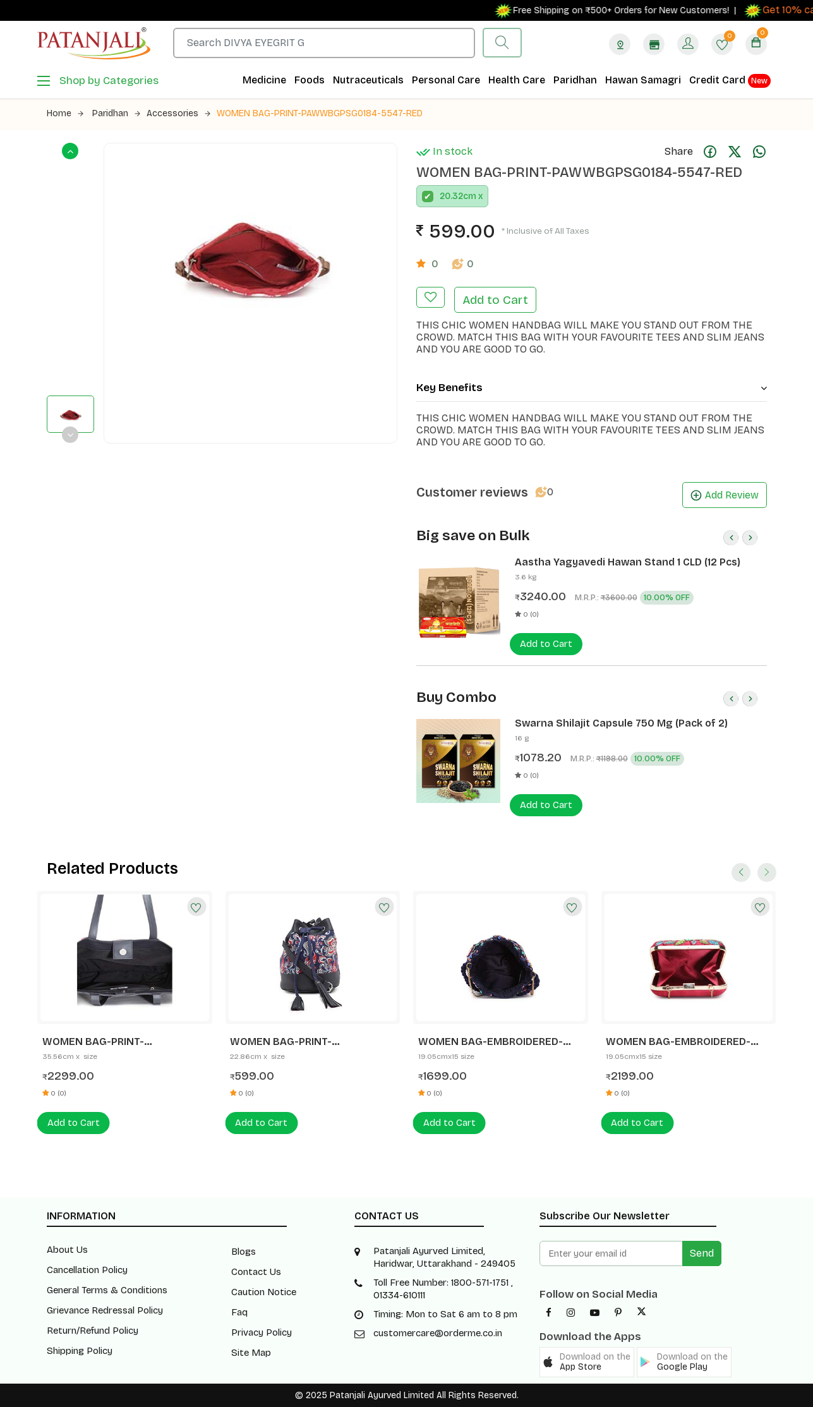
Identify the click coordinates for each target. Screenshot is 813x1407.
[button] (586, 1362)
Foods (309, 80)
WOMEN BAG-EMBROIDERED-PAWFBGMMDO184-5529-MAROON (678, 1042)
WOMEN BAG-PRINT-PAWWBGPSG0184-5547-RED (320, 113)
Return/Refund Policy (92, 1330)
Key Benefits (591, 387)
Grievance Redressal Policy (105, 1310)
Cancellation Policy (87, 1270)
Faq (239, 1312)
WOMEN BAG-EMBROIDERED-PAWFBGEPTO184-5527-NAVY (490, 1042)
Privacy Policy (261, 1332)
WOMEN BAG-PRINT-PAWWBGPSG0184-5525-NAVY (306, 1042)
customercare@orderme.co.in (437, 1333)
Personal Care (446, 80)
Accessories (178, 113)
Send (702, 1253)
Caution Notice (263, 1292)
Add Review (724, 495)
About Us (67, 1249)
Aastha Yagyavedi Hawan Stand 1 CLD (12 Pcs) (627, 562)
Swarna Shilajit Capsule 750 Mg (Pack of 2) (621, 723)
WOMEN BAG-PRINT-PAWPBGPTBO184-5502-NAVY (116, 1042)
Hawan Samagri (643, 80)
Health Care (516, 80)
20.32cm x (461, 196)
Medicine (264, 80)
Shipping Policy (79, 1350)
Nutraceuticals (368, 80)
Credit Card (730, 81)
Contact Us (256, 1271)
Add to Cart (495, 300)
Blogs (243, 1251)
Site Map (251, 1352)
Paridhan (575, 80)
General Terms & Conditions (107, 1290)
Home (65, 113)
